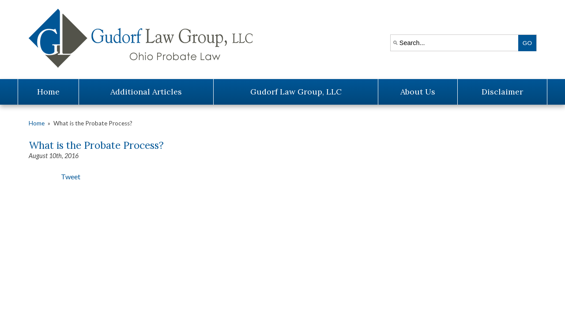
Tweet (70, 176)
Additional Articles (146, 92)
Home (48, 92)
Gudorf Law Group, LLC (296, 92)
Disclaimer (502, 92)
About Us (417, 92)
